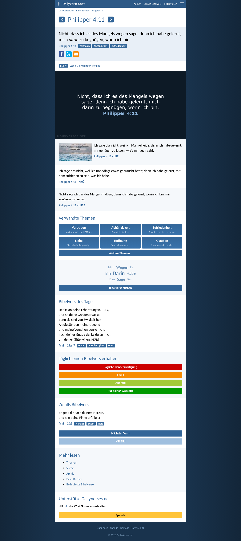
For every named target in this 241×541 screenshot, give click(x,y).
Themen (136, 4)
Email (120, 375)
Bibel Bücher (82, 10)
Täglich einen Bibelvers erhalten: (89, 358)
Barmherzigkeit (96, 345)
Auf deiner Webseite (121, 391)
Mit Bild (120, 441)
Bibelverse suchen (120, 288)
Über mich (102, 528)
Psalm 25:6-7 (67, 345)
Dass (112, 279)
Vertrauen (84, 46)
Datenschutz (137, 528)
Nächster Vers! (120, 433)
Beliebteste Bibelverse (80, 484)
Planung (80, 423)
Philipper (95, 10)
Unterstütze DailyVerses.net (84, 498)
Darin (119, 273)
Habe (131, 273)
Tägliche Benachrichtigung (120, 367)
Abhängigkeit (100, 46)
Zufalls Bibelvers (152, 4)
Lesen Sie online (85, 65)
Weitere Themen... (120, 253)
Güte (110, 345)
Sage (121, 279)
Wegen (122, 267)
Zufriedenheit (118, 46)
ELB (63, 65)
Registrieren (170, 4)
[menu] (182, 5)
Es (131, 267)
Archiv (70, 473)
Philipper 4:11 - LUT (106, 156)
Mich (111, 267)
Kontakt (124, 528)
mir (66, 506)
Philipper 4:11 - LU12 (72, 205)
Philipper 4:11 (67, 46)
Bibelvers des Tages (76, 301)
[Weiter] (111, 19)
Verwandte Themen (77, 218)
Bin (108, 273)
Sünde (81, 345)
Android (120, 383)
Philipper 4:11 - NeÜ (71, 182)
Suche (70, 468)
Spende (120, 515)
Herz (100, 423)
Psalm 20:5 (66, 423)
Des (129, 279)
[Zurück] (62, 19)
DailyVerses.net (66, 10)
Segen (91, 423)
